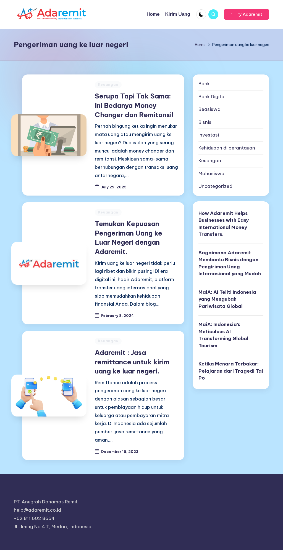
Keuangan (108, 84)
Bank (204, 84)
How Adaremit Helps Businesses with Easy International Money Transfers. (223, 223)
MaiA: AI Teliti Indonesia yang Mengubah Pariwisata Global (227, 299)
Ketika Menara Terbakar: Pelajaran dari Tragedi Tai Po (230, 371)
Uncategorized (215, 186)
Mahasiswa (211, 173)
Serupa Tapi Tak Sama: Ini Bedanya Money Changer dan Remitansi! (134, 105)
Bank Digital (212, 97)
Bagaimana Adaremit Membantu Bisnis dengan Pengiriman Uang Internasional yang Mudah (229, 263)
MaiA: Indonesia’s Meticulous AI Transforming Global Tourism (223, 335)
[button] (246, 14)
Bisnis (204, 122)
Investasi (208, 135)
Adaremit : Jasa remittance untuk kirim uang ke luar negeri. (132, 361)
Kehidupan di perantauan (226, 148)
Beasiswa (209, 109)
